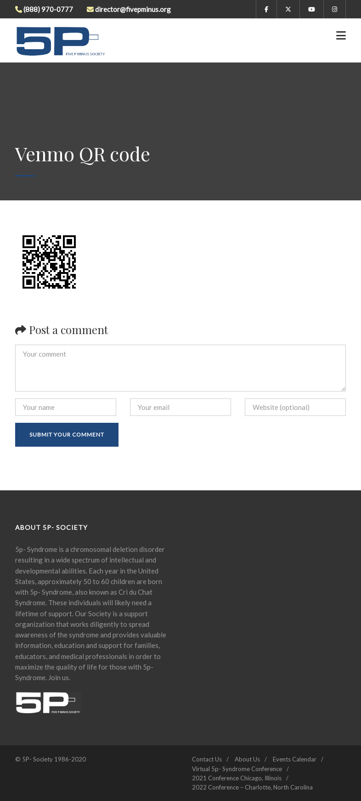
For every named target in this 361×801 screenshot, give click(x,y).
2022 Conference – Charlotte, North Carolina (252, 787)
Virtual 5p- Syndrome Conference (237, 769)
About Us (247, 759)
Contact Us (207, 759)
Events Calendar (294, 759)
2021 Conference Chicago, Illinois (237, 778)
